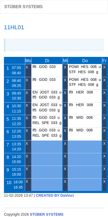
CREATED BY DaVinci (55, 195)
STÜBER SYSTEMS (23, 6)
